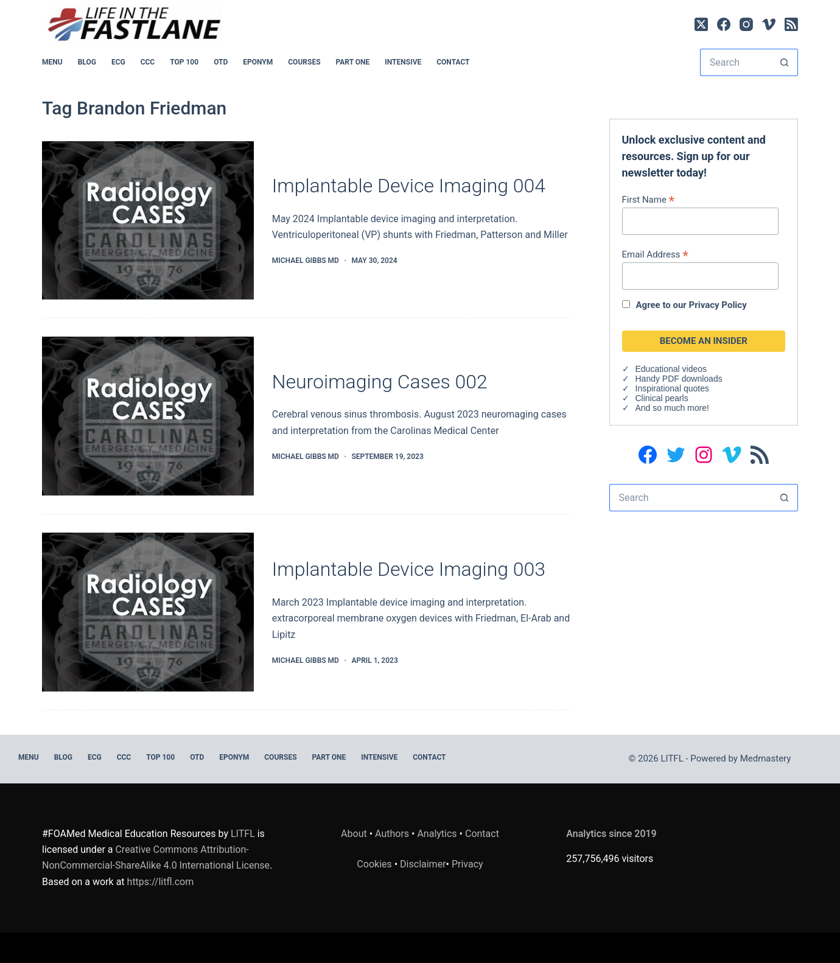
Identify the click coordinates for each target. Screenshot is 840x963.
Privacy (467, 864)
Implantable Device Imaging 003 (408, 569)
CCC (148, 62)
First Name (648, 199)
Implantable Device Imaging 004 (408, 185)
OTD (221, 62)
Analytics (437, 833)
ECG (118, 62)
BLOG (87, 62)
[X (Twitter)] (701, 24)
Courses (304, 62)
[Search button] (784, 62)
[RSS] (791, 24)
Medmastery (765, 758)
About (354, 833)
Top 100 (184, 62)
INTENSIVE (403, 62)
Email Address (655, 254)
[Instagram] (746, 24)
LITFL (243, 833)
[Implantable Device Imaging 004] (148, 220)
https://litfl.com (160, 882)
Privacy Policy (718, 304)
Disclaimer (423, 864)
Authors (392, 833)
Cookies (375, 864)
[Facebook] (723, 24)
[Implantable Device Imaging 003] (148, 612)
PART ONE (353, 62)
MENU (52, 62)
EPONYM (258, 62)
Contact (452, 62)
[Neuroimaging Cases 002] (148, 416)
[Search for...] (735, 62)
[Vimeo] (768, 24)
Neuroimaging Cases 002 (380, 381)
